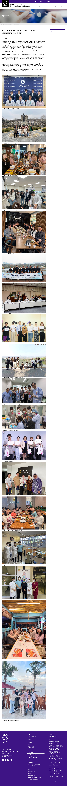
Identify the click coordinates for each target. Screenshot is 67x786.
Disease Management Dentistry (55, 739)
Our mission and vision (32, 736)
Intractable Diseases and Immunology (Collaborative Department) (54, 752)
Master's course (31, 747)
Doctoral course (31, 746)
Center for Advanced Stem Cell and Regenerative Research (56, 777)
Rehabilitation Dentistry (54, 741)
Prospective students (32, 754)
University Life (31, 756)
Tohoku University (31, 775)
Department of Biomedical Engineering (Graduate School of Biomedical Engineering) (55, 764)
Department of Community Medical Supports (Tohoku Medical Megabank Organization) (56, 760)
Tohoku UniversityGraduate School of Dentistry (20, 5)
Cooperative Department (54, 768)
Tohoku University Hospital (33, 765)
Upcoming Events (31, 771)
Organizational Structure (33, 737)
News (5, 24)
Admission (46, 6)
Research (52, 6)
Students (57, 6)
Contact (36, 1)
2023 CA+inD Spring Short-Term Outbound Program (16, 24)
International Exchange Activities (34, 764)
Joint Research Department (54, 767)
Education (63, 6)
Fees (28, 749)
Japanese (48, 1)
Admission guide (31, 744)
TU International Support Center (34, 777)
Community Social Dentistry (54, 738)
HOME (1, 24)
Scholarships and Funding (33, 757)
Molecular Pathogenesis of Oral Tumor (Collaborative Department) (56, 746)
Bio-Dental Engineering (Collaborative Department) (54, 749)
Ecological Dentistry (53, 736)
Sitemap (42, 1)
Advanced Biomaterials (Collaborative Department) (54, 756)
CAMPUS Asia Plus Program (33, 779)
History (29, 739)
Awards (29, 758)
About (40, 6)
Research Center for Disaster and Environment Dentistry (55, 771)
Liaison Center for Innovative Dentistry (55, 774)
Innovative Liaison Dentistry (54, 743)
